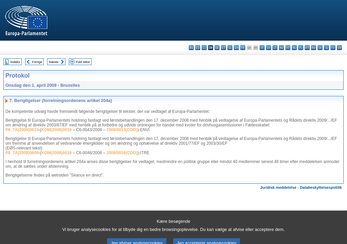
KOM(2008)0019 (56, 152)
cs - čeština (204, 47)
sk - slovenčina (320, 47)
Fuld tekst (83, 62)
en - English (236, 47)
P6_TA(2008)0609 (22, 152)
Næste (53, 62)
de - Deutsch (217, 47)
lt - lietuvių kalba (275, 47)
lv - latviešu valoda (268, 47)
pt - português (307, 47)
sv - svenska (339, 47)
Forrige (37, 62)
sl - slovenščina (326, 47)
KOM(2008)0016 (56, 129)
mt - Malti (287, 47)
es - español (197, 47)
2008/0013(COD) (121, 129)
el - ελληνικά (229, 47)
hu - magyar (281, 47)
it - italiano (262, 47)
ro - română (313, 47)
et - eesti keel (223, 47)
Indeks (15, 62)
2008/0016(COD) (121, 152)
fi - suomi (332, 47)
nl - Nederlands (294, 47)
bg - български (191, 47)
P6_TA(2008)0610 (22, 129)
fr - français (242, 47)
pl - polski (300, 47)
